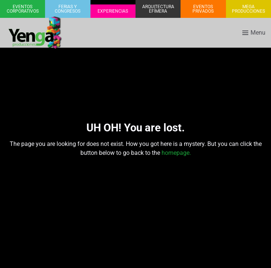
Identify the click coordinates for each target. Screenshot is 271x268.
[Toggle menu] (253, 32)
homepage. (176, 152)
